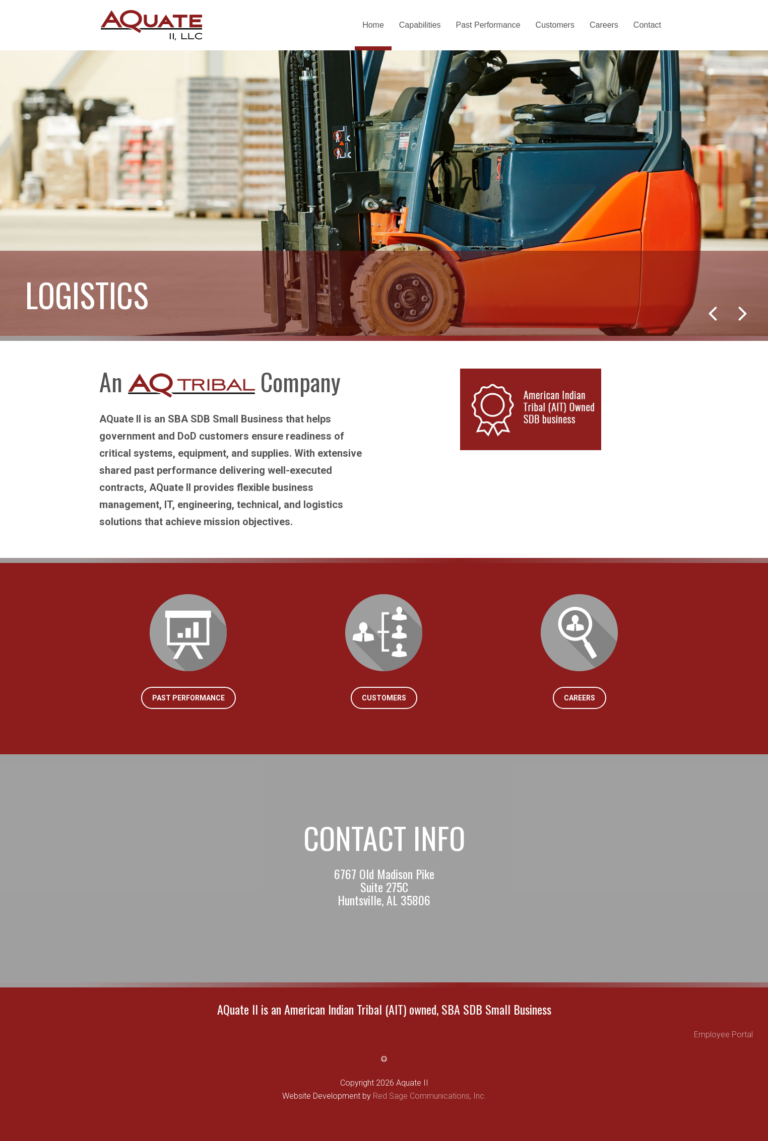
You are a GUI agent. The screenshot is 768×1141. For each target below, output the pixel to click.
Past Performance (488, 25)
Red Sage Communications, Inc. (429, 1096)
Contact (647, 25)
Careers (604, 25)
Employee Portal (723, 1034)
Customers (555, 25)
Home (373, 25)
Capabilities (420, 25)
